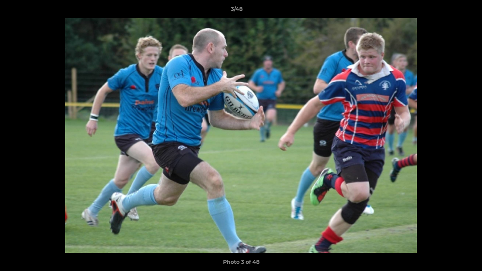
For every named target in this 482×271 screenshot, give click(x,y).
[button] (450, 11)
